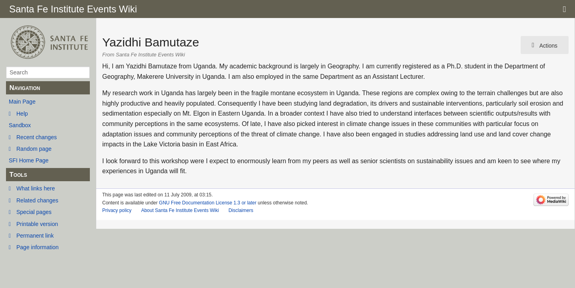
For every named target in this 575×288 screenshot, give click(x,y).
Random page (34, 149)
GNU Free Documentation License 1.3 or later (207, 203)
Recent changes (36, 137)
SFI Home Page (29, 160)
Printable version (37, 224)
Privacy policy (116, 210)
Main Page (22, 101)
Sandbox (20, 125)
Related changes (37, 200)
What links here (35, 188)
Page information (37, 247)
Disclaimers (240, 210)
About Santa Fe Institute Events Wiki (180, 210)
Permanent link (35, 235)
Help (22, 113)
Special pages (34, 212)
